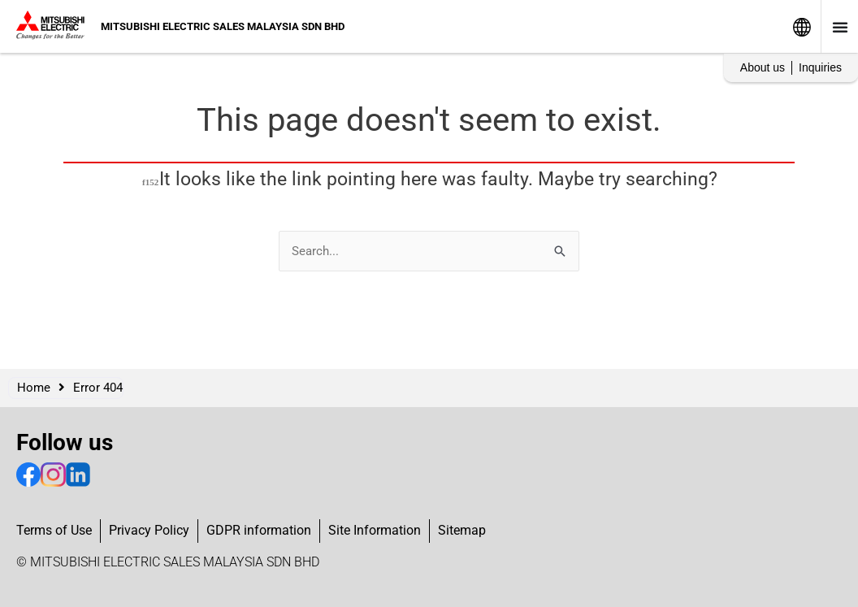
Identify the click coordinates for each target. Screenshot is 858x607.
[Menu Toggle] (840, 27)
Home (33, 387)
